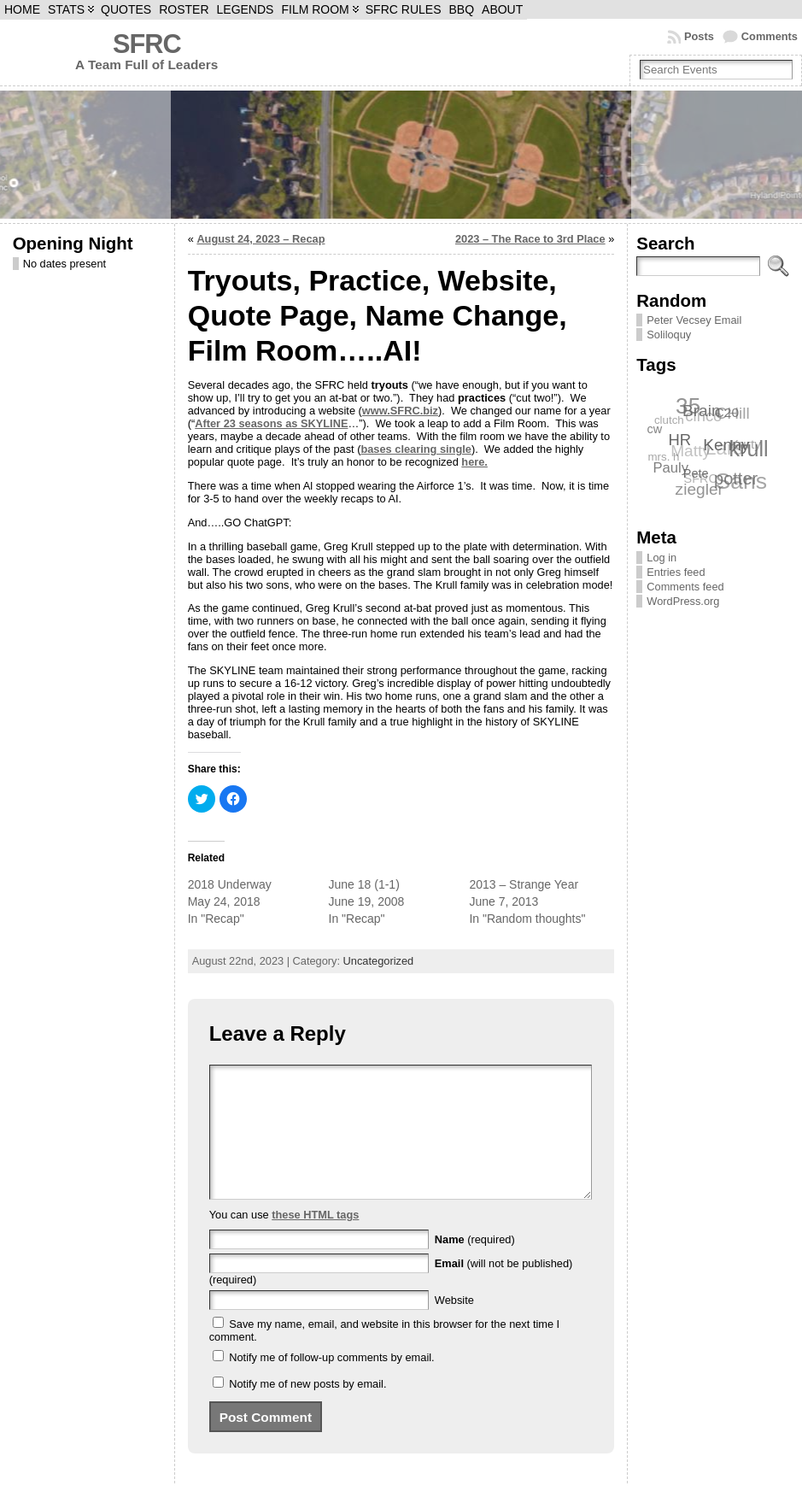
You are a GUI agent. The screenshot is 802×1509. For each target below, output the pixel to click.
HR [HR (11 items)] (681, 439)
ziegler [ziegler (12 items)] (699, 489)
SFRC (147, 44)
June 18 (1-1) (364, 884)
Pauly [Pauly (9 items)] (671, 468)
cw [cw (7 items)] (655, 429)
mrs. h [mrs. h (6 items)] (663, 456)
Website (454, 1325)
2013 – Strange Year (523, 884)
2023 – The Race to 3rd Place (530, 238)
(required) (475, 1265)
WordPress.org (683, 601)
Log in (661, 557)
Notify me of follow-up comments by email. (331, 1383)
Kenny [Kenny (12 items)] (727, 444)
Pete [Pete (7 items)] (697, 472)
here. (474, 461)
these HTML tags (315, 1240)
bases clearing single (415, 449)
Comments (769, 36)
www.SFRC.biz (400, 410)
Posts (699, 36)
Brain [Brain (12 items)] (702, 410)
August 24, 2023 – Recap (260, 238)
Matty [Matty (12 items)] (690, 452)
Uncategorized (378, 960)
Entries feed (676, 572)
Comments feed (685, 586)
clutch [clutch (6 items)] (668, 420)
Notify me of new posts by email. (307, 1409)
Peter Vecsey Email (694, 320)
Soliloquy (669, 334)
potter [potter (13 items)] (736, 477)
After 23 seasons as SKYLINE (271, 423)
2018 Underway (230, 884)
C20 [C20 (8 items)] (727, 411)
